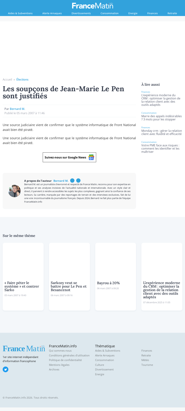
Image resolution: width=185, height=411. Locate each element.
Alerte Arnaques (52, 13)
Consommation (110, 13)
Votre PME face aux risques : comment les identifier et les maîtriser (160, 148)
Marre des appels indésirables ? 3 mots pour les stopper (161, 117)
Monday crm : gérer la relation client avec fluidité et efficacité (161, 132)
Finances (152, 13)
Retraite (172, 13)
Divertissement (104, 369)
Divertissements (81, 13)
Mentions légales (59, 365)
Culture (99, 365)
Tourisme (147, 365)
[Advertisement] (92, 51)
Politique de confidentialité (65, 360)
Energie (132, 13)
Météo (145, 360)
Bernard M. (17, 109)
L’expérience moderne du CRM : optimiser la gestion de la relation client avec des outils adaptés (160, 100)
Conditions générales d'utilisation (69, 355)
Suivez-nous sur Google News (69, 157)
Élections (22, 79)
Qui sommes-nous (60, 350)
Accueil (7, 79)
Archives (54, 369)
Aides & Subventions (20, 13)
